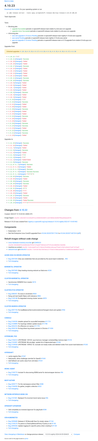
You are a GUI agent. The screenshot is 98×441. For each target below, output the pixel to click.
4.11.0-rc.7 (13, 165)
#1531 (40, 361)
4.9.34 (11, 114)
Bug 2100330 (12, 321)
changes (18, 59)
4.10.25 (11, 200)
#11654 (50, 328)
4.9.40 (11, 107)
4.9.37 (67, 51)
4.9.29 (42, 51)
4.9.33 (55, 51)
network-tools (13, 249)
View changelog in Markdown (14, 434)
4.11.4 (11, 153)
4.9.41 (11, 104)
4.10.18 (11, 64)
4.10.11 (11, 78)
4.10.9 (11, 83)
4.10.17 (11, 66)
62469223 (37, 243)
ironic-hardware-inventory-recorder (20, 243)
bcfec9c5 (23, 249)
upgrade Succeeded (19, 29)
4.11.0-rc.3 (13, 174)
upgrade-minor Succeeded (21, 31)
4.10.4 (11, 95)
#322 (40, 386)
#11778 (37, 326)
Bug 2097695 (12, 270)
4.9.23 (11, 128)
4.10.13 (11, 73)
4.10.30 (11, 191)
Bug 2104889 (12, 324)
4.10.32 (11, 186)
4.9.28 (11, 121)
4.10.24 (11, 203)
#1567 (23, 356)
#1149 (54, 426)
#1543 (43, 358)
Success (26, 59)
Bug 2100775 (12, 372)
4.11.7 (11, 148)
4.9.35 (61, 51)
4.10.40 (11, 181)
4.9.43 (11, 100)
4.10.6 (11, 90)
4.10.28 (11, 193)
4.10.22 (11, 57)
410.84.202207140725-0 (68, 233)
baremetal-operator (12, 267)
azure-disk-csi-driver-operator (17, 255)
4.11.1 (11, 160)
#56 (61, 372)
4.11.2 (11, 157)
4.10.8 (11, 85)
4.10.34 (11, 184)
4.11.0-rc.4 (13, 172)
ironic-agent (9, 369)
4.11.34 (11, 143)
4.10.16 (23, 51)
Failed (25, 61)
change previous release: (35, 434)
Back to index (9, 1)
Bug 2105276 (12, 423)
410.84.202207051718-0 (49, 233)
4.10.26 (11, 198)
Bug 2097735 (12, 310)
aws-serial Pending (18, 38)
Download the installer (12, 9)
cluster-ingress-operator (15, 306)
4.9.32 (11, 116)
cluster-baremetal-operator (16, 278)
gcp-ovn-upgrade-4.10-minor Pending (24, 40)
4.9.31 (48, 51)
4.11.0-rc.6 (13, 167)
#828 (34, 294)
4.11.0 (11, 162)
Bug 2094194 (12, 328)
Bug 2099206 (12, 426)
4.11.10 (11, 145)
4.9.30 (11, 119)
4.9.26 (11, 123)
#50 (66, 259)
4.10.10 (11, 80)
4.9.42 (11, 102)
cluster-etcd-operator (14, 290)
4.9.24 (11, 126)
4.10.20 (11, 61)
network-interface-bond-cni (16, 394)
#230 (49, 270)
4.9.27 (36, 51)
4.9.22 (11, 131)
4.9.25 (30, 51)
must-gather (9, 380)
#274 (34, 282)
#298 (45, 410)
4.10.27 (11, 196)
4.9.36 (11, 111)
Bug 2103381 (12, 342)
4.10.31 (11, 188)
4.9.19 (11, 135)
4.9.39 (11, 109)
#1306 (58, 342)
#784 (63, 310)
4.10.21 (11, 59)
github (26, 438)
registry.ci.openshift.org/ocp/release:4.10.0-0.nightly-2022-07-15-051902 (52, 222)
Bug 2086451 (12, 294)
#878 (45, 298)
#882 (39, 296)
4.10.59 (11, 179)
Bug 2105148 (12, 298)
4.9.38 (73, 51)
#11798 (44, 324)
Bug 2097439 (12, 259)
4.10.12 (11, 76)
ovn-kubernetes (11, 417)
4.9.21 (11, 133)
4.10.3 (11, 97)
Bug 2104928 (12, 345)
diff (79, 233)
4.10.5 (11, 92)
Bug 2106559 (12, 386)
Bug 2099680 (12, 421)
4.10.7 (11, 88)
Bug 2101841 (12, 398)
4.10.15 (11, 69)
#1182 (54, 423)
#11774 (48, 321)
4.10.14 (11, 71)
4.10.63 (11, 176)
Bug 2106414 (12, 340)
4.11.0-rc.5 (13, 169)
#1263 (85, 345)
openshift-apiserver (12, 406)
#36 (46, 398)
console (7, 318)
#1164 (51, 421)
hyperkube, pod (10, 336)
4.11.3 (11, 155)
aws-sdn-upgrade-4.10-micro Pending (25, 36)
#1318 (69, 340)
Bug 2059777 (12, 384)
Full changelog (13, 261)
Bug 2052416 (12, 326)
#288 (41, 384)
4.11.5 (11, 150)
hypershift (9, 352)
